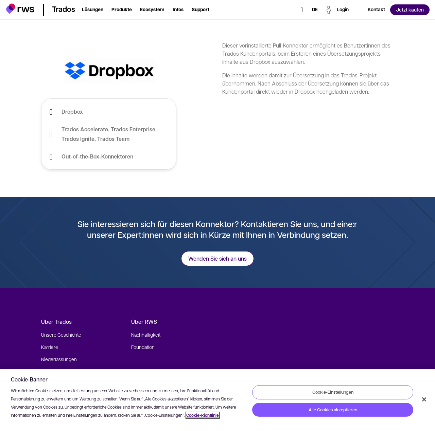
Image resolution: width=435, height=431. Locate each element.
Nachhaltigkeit (145, 335)
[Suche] (302, 10)
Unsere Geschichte (61, 335)
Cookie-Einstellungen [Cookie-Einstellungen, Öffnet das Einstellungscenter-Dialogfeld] (332, 392)
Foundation (143, 347)
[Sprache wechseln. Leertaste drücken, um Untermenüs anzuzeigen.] (314, 10)
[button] (20, 9)
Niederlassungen (59, 359)
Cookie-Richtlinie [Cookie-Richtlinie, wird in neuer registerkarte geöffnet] (202, 415)
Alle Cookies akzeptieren (333, 410)
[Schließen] (424, 399)
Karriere (49, 347)
